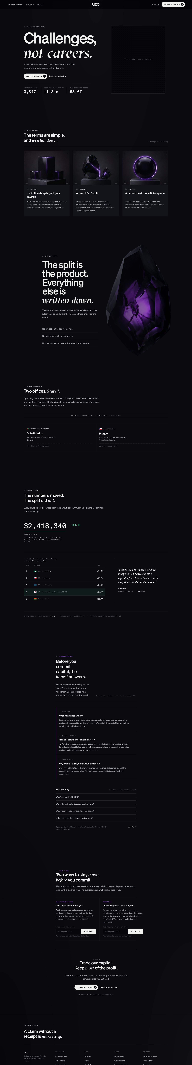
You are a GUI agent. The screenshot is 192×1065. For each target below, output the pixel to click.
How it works (15, 4)
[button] (173, 4)
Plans (30, 4)
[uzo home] (95, 4)
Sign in (155, 4)
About (40, 4)
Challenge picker (61, 1056)
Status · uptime (148, 1060)
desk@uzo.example (150, 1056)
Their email (115, 927)
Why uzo (88, 1056)
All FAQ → (132, 827)
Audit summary (119, 1060)
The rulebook (60, 1060)
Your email (65, 927)
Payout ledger (119, 1056)
